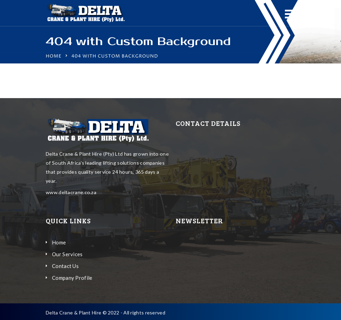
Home (54, 56)
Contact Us (65, 266)
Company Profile (72, 278)
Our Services (67, 254)
